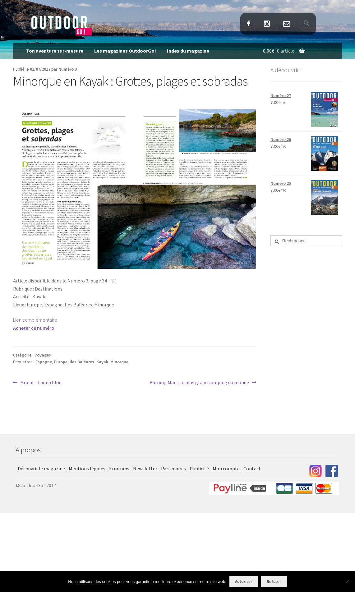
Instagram (267, 24)
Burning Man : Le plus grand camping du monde (199, 383)
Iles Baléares (82, 362)
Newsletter (145, 468)
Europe (60, 362)
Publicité (199, 468)
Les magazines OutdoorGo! (125, 51)
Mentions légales (87, 468)
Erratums (119, 468)
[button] (306, 23)
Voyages (43, 355)
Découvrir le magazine (41, 468)
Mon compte (226, 468)
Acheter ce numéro (33, 328)
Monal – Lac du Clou (41, 383)
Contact (286, 24)
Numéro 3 (67, 69)
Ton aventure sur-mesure (54, 51)
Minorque (119, 362)
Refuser (274, 581)
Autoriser (243, 581)
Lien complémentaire (35, 320)
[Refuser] (347, 581)
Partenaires (173, 468)
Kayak (102, 362)
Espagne (43, 362)
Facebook (248, 24)
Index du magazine (188, 51)
